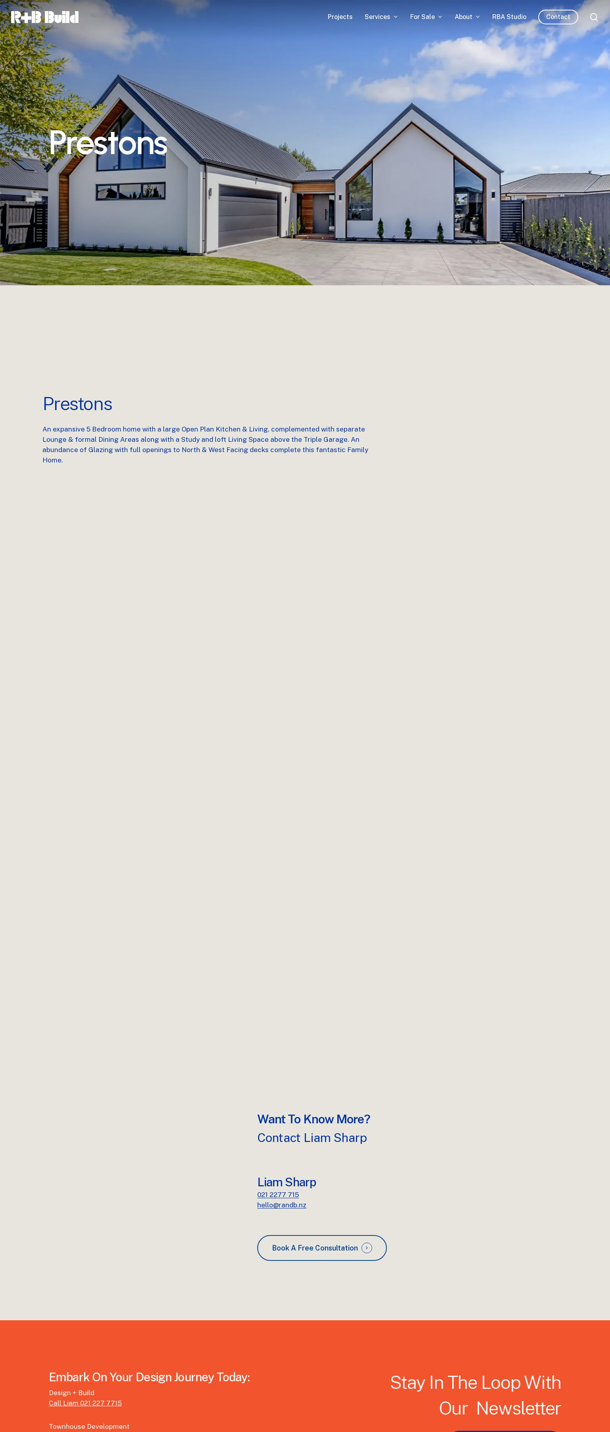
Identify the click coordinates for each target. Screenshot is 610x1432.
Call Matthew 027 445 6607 (93, 1381)
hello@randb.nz (281, 1149)
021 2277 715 (278, 1139)
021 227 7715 (101, 1348)
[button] (505, 1385)
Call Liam (64, 1348)
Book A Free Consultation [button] (315, 1192)
